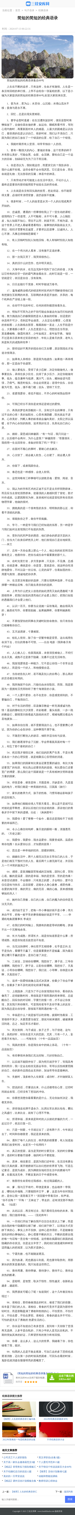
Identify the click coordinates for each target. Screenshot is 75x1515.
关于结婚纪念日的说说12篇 (17, 1471)
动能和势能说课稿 (48, 1476)
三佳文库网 (31, 1511)
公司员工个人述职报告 (15, 1457)
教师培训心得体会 (48, 1481)
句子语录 (29, 10)
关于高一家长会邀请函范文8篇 (19, 1462)
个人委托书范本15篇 (49, 1462)
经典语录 (43, 10)
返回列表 (68, 1492)
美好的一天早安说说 (13, 1476)
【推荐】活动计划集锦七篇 (53, 1471)
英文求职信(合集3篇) (49, 1457)
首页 (17, 10)
